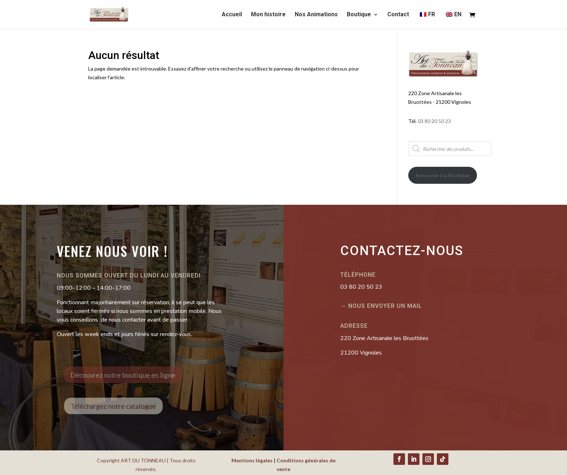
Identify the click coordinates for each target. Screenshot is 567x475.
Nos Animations (316, 15)
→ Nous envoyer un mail (381, 305)
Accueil (232, 15)
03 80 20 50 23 (434, 121)
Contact (398, 15)
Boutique (359, 15)
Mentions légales (252, 460)
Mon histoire (268, 15)
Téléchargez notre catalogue (119, 406)
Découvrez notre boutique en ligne (127, 374)
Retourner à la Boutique (442, 175)
